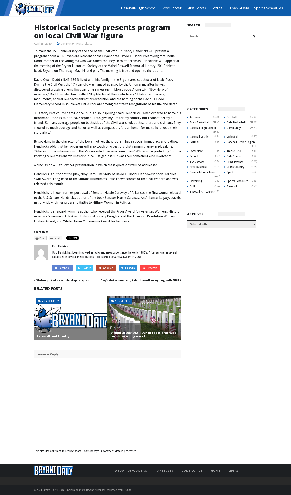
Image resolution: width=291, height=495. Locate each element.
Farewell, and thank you (55, 336)
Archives (195, 117)
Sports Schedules (268, 8)
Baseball (232, 186)
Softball (217, 8)
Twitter (84, 268)
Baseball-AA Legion (202, 191)
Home (215, 470)
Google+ (106, 268)
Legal (233, 470)
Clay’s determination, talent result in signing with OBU (140, 280)
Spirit (230, 172)
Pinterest (150, 268)
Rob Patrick (60, 246)
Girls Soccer (196, 8)
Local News (196, 151)
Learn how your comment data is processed (109, 451)
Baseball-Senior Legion (241, 142)
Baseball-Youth (199, 136)
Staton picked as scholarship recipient (63, 280)
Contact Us (192, 470)
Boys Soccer (171, 8)
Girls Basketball (236, 122)
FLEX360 (126, 489)
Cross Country (235, 166)
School (194, 156)
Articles (165, 470)
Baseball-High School (138, 8)
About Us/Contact (132, 470)
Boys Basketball (199, 122)
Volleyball (232, 136)
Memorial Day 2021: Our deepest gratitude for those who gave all (143, 334)
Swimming (196, 181)
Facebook (62, 268)
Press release (85, 43)
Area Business (50, 301)
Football (232, 117)
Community (68, 43)
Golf (192, 186)
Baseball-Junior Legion (203, 172)
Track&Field (239, 8)
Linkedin (128, 268)
